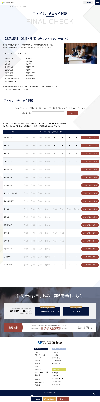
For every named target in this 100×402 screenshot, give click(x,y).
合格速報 (37, 365)
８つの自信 (55, 356)
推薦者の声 (38, 371)
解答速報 (37, 362)
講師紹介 (37, 368)
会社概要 (37, 381)
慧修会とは (55, 353)
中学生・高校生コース (58, 380)
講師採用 (37, 386)
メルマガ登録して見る (90, 138)
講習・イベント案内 (40, 356)
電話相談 (89, 2)
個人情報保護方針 (40, 384)
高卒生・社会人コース (58, 359)
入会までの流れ (56, 362)
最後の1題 (37, 376)
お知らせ (37, 353)
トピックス (38, 359)
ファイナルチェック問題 (41, 373)
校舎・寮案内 (56, 365)
